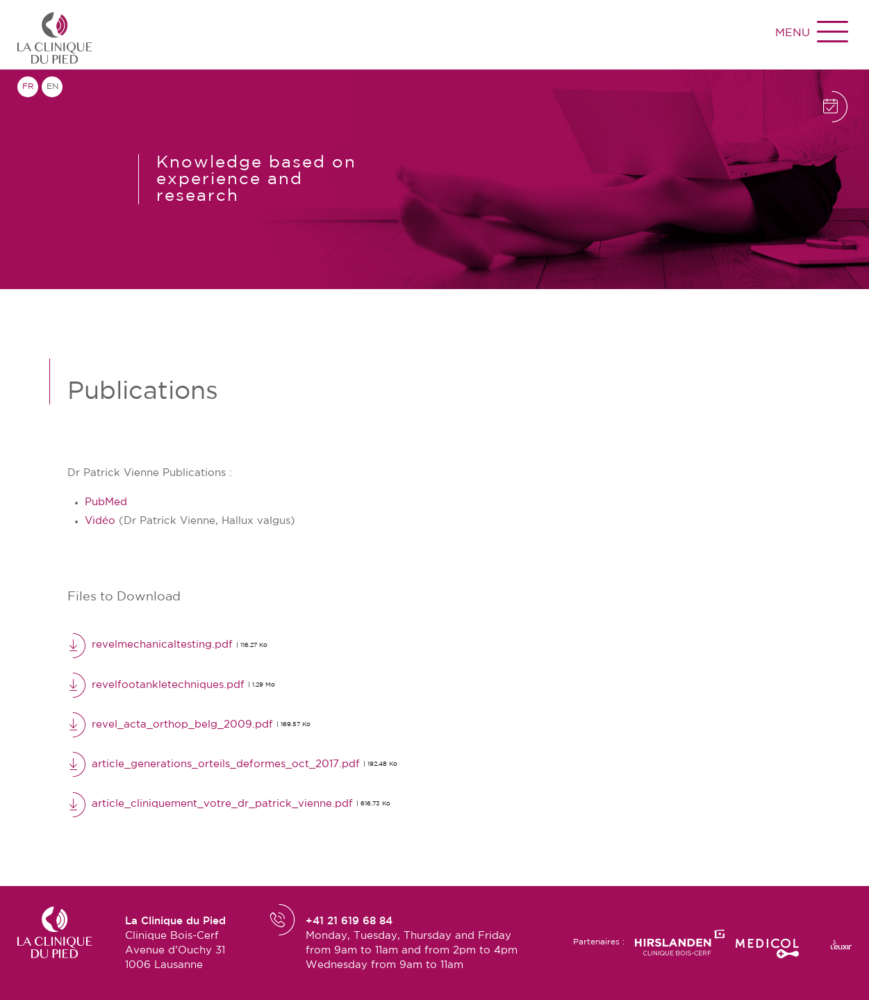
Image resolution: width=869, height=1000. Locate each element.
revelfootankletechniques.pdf (171, 684)
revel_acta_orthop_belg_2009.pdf (189, 724)
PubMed (106, 502)
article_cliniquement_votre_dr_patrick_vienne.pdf (228, 804)
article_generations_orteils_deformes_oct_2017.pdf (232, 763)
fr (28, 86)
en (52, 86)
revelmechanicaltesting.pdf (167, 644)
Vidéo (100, 520)
